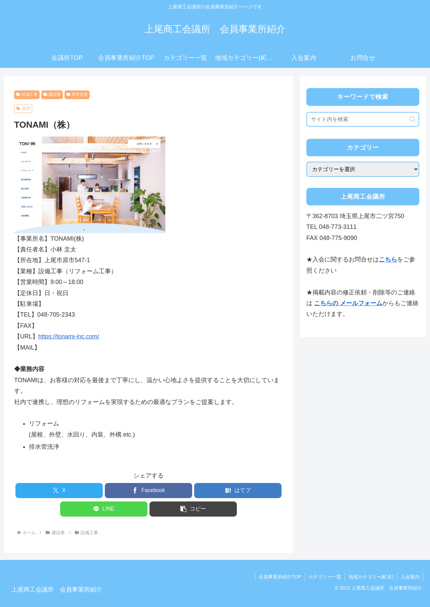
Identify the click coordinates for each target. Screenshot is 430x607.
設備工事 (27, 94)
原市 (23, 108)
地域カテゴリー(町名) (371, 576)
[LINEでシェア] (103, 509)
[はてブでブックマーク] (238, 490)
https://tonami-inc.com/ (68, 336)
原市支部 (77, 94)
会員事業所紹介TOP (280, 576)
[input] (362, 119)
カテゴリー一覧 (324, 576)
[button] (193, 509)
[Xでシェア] (59, 490)
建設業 (52, 94)
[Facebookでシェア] (148, 490)
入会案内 (410, 576)
